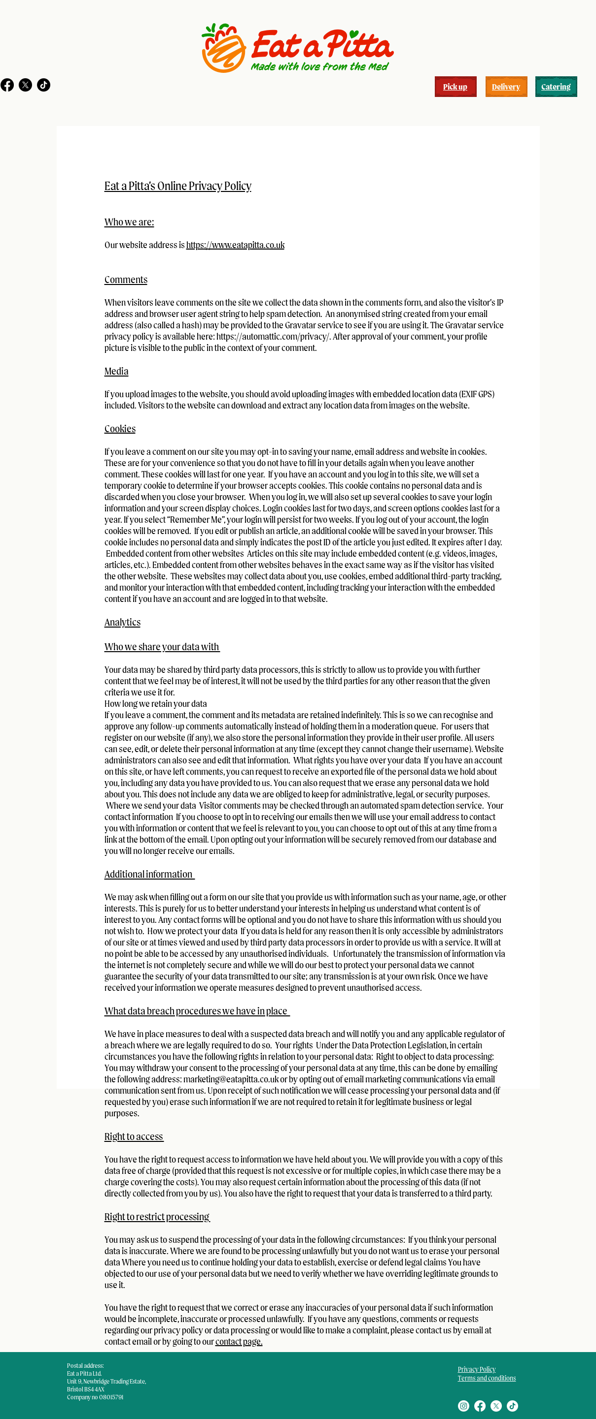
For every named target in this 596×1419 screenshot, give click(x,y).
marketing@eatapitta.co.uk (231, 1079)
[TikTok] (43, 85)
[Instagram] (463, 1406)
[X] (25, 85)
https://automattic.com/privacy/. (273, 336)
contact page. (239, 1341)
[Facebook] (7, 85)
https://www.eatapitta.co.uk (235, 245)
